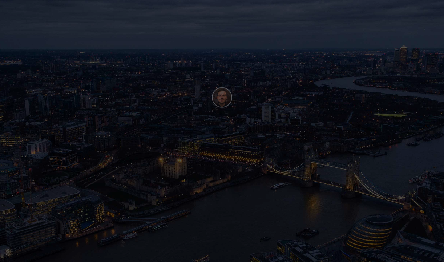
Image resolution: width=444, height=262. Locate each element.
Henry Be (24, 254)
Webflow (59, 254)
